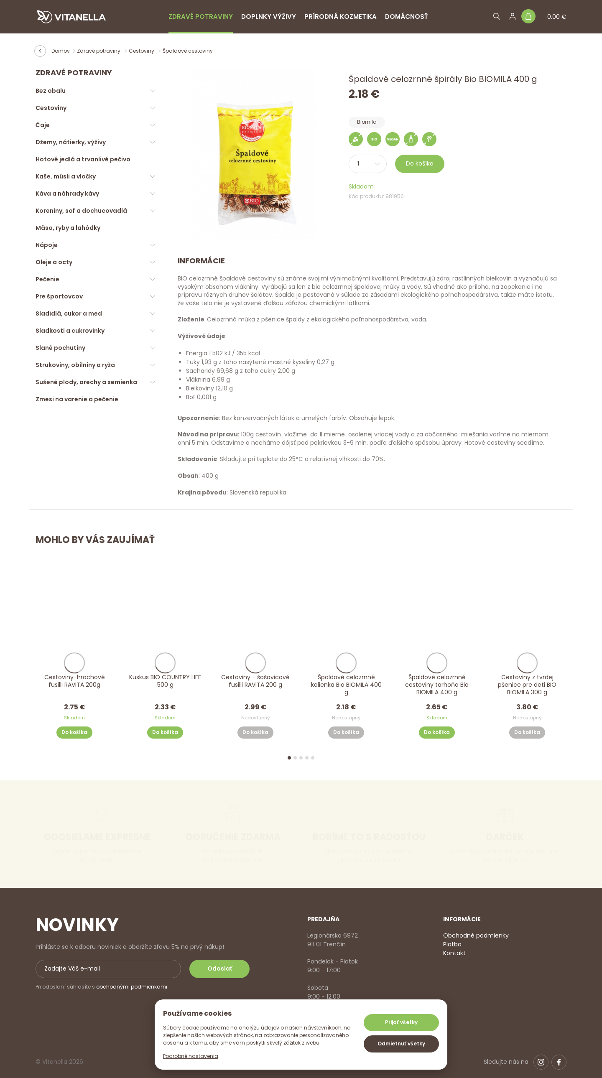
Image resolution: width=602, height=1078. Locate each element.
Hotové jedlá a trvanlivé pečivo (83, 159)
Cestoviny (142, 50)
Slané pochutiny (60, 348)
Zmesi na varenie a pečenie (77, 399)
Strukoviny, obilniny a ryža (75, 365)
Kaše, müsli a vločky (66, 176)
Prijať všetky (401, 1022)
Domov (60, 50)
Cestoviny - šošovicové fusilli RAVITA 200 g (256, 681)
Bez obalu (51, 91)
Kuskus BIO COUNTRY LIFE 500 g (165, 681)
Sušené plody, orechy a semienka (86, 382)
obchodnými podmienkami (131, 986)
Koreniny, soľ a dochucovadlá (81, 210)
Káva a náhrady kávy (67, 193)
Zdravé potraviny (200, 16)
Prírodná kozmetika (340, 16)
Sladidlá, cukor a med (69, 313)
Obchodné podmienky (476, 935)
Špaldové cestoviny (188, 50)
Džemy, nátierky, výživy (71, 142)
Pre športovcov (59, 296)
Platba (452, 944)
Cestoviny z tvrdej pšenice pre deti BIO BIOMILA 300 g (527, 684)
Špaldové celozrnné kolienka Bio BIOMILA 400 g (346, 684)
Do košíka (420, 163)
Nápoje (47, 245)
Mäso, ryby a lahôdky (68, 228)
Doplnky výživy (268, 16)
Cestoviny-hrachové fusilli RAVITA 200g (74, 681)
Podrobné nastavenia (190, 1056)
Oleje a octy (54, 262)
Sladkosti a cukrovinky (70, 330)
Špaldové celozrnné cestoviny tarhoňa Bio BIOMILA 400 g (437, 684)
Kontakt (454, 953)
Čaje (43, 125)
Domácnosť (406, 16)
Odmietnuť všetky (401, 1043)
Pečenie (47, 279)
